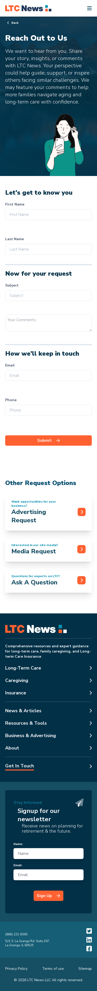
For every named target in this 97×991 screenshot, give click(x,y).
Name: (18, 844)
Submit (48, 440)
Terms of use (53, 968)
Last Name (14, 239)
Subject (12, 285)
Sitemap (85, 968)
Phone (11, 400)
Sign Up (48, 896)
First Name (14, 204)
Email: (17, 865)
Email (10, 365)
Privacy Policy (16, 968)
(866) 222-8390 (16, 934)
